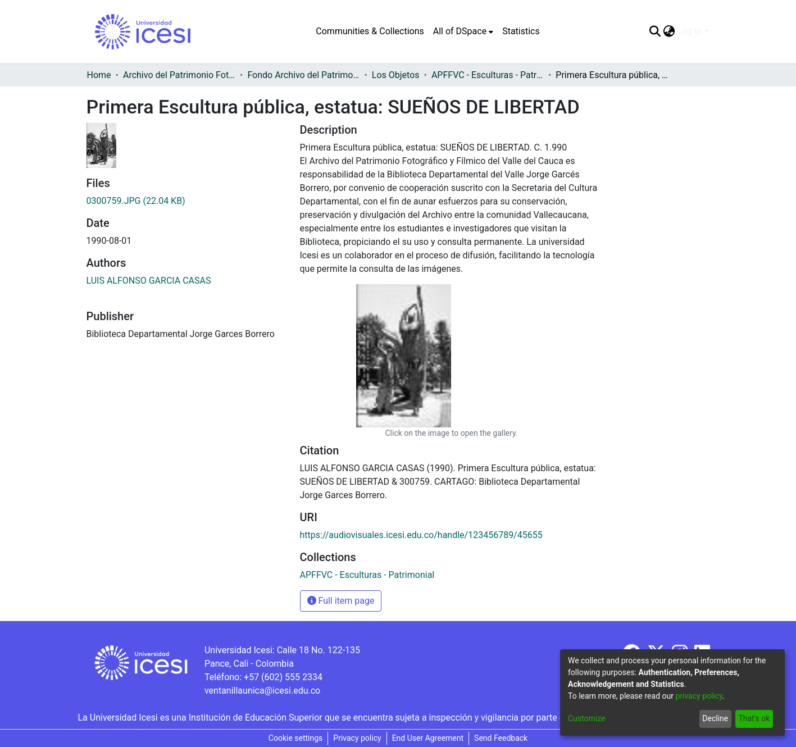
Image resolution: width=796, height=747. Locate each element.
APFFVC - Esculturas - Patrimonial (487, 75)
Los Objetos (396, 75)
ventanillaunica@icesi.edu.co (262, 690)
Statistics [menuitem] (521, 31)
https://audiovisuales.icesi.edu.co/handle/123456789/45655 (421, 535)
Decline (715, 718)
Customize (586, 718)
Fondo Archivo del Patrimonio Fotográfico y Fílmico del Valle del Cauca (303, 75)
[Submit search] (655, 31)
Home (99, 75)
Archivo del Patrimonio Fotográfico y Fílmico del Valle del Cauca (179, 75)
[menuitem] (463, 31)
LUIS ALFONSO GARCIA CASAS (149, 280)
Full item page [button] (341, 600)
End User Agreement (427, 738)
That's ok (754, 718)
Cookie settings (296, 738)
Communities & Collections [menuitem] (370, 31)
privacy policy (698, 695)
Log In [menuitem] (689, 31)
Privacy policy (357, 738)
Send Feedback (500, 738)
